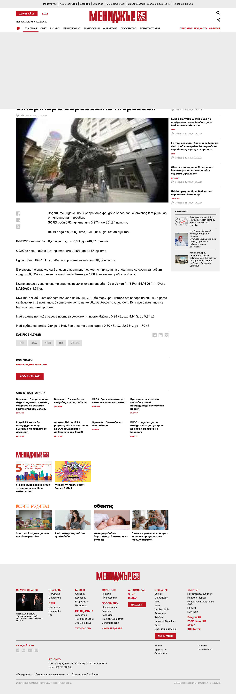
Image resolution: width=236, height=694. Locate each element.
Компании (80, 598)
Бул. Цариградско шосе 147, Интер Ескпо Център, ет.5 (78, 663)
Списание (186, 28)
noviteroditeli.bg (68, 3)
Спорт (132, 594)
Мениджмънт (71, 28)
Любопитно (128, 28)
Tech (157, 605)
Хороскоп (107, 615)
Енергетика (82, 601)
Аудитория (160, 649)
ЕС (50, 615)
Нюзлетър (137, 605)
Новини (191, 608)
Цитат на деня (110, 623)
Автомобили (136, 590)
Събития (214, 28)
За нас (158, 646)
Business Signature (165, 621)
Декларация (161, 653)
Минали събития (196, 598)
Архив (158, 625)
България (31, 28)
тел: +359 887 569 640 (60, 667)
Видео (132, 598)
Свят (43, 28)
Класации (107, 611)
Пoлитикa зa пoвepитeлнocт (52, 674)
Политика (54, 594)
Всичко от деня (150, 28)
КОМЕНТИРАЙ (29, 376)
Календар (192, 612)
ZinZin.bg (98, 3)
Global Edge (161, 598)
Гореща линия (196, 621)
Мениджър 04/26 (116, 3)
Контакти (194, 629)
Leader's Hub (162, 609)
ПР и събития (109, 598)
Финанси (80, 594)
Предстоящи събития (199, 594)
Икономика (81, 605)
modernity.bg (50, 3)
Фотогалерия (109, 607)
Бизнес (54, 28)
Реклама (106, 594)
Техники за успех (84, 619)
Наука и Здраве (112, 628)
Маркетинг (110, 28)
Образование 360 (183, 3)
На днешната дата (112, 619)
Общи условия (24, 674)
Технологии (92, 28)
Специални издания (165, 629)
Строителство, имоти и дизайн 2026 (149, 3)
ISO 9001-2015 (205, 649)
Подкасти (200, 28)
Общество (55, 598)
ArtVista (159, 617)
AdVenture (160, 613)
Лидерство (81, 615)
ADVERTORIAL (181, 211)
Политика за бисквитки (85, 674)
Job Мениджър (83, 623)
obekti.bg (85, 3)
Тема (157, 601)
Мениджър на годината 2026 (200, 602)
